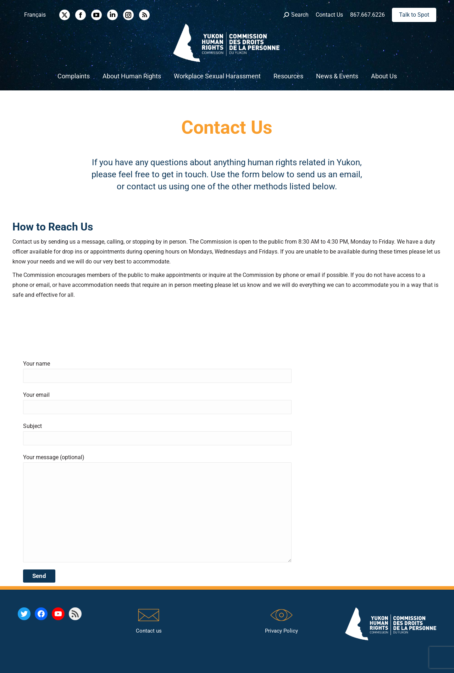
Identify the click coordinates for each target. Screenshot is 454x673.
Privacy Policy (281, 631)
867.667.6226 (367, 14)
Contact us (149, 631)
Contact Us (329, 14)
